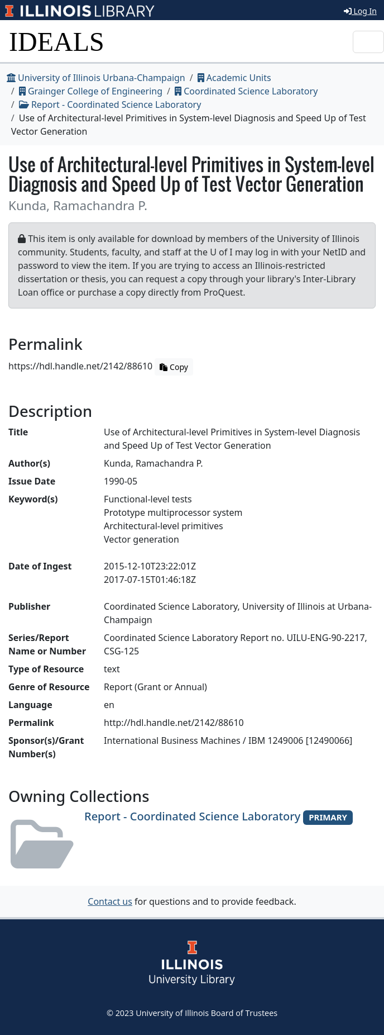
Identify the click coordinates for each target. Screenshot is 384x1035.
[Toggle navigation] (368, 42)
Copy (174, 367)
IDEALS (56, 41)
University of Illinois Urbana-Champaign (96, 78)
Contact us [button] (110, 901)
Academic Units (234, 78)
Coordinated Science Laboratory (246, 91)
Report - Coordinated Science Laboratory (110, 104)
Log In (360, 11)
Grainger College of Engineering (90, 91)
